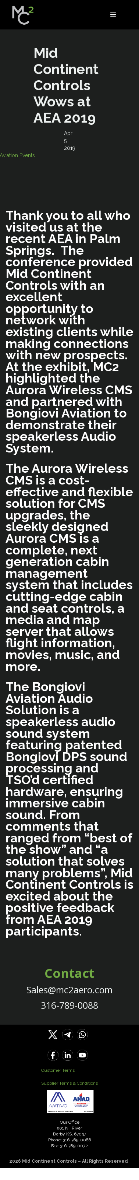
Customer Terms (58, 1070)
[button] (113, 15)
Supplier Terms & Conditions (69, 1083)
